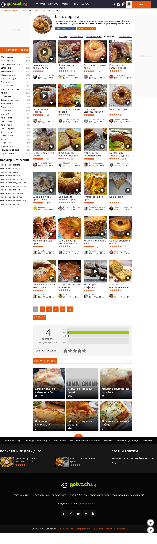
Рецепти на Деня (65, 28)
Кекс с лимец (7, 121)
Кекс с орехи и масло (10, 164)
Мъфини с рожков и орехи (43, 242)
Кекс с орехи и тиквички (11, 189)
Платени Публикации (128, 440)
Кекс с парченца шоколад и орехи (67, 242)
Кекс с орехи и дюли (9, 204)
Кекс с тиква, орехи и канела (95, 242)
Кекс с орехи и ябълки (10, 175)
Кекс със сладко (8, 78)
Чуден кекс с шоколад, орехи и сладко (93, 110)
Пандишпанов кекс (10, 150)
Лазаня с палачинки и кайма (115, 390)
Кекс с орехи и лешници (11, 193)
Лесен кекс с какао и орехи (95, 66)
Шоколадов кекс (8, 75)
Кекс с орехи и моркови (40, 110)
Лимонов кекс (7, 136)
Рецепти (40, 4)
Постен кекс (6, 96)
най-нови (63, 37)
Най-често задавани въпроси (85, 440)
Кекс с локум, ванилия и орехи (67, 198)
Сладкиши (36, 11)
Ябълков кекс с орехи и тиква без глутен (68, 154)
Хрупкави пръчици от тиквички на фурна (27, 460)
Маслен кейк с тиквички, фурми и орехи (119, 154)
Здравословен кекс (10, 100)
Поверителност (83, 528)
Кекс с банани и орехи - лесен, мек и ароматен (120, 286)
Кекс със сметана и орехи (119, 242)
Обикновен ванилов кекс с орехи (44, 286)
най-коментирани (93, 37)
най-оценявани (125, 37)
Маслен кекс (7, 139)
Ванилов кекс (7, 103)
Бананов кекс (7, 71)
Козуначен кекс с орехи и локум (42, 66)
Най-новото (60, 440)
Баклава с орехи (120, 458)
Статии (65, 4)
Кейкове (5, 93)
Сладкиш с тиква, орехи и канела (42, 198)
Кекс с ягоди (6, 132)
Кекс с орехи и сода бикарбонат (15, 182)
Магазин (86, 4)
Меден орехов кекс (119, 109)
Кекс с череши (8, 128)
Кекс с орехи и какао (10, 172)
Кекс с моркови (8, 86)
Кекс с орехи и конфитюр (91, 286)
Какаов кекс (6, 111)
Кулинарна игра (13, 440)
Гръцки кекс (118, 463)
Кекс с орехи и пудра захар (13, 186)
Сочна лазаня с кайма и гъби (45, 390)
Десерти (26, 11)
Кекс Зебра (6, 114)
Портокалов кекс (8, 153)
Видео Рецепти (86, 28)
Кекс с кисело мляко (10, 64)
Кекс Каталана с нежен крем (82, 460)
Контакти (108, 440)
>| (70, 309)
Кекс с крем (6, 118)
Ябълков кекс (7, 57)
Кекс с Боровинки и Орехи (43, 154)
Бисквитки (98, 528)
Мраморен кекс (8, 146)
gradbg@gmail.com (89, 503)
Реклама (147, 440)
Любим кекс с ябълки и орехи (92, 154)
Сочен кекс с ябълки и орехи (69, 110)
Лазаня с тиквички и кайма (115, 422)
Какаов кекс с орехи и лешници (69, 286)
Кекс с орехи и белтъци (11, 179)
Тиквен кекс (6, 82)
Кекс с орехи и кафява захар (13, 200)
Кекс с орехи (7, 61)
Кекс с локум (7, 125)
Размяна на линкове (115, 528)
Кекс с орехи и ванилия (11, 197)
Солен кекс (6, 68)
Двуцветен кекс (8, 107)
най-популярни (76, 37)
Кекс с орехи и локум (10, 168)
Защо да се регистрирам (38, 440)
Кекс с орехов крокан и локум (117, 66)
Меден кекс (6, 143)
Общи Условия (66, 528)
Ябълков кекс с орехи (66, 66)
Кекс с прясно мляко (10, 89)
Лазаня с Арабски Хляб (80, 390)
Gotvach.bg (5, 11)
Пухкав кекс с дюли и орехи (95, 198)
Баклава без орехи (139, 458)
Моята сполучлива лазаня (80, 422)
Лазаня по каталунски (42, 422)
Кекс (45, 11)
